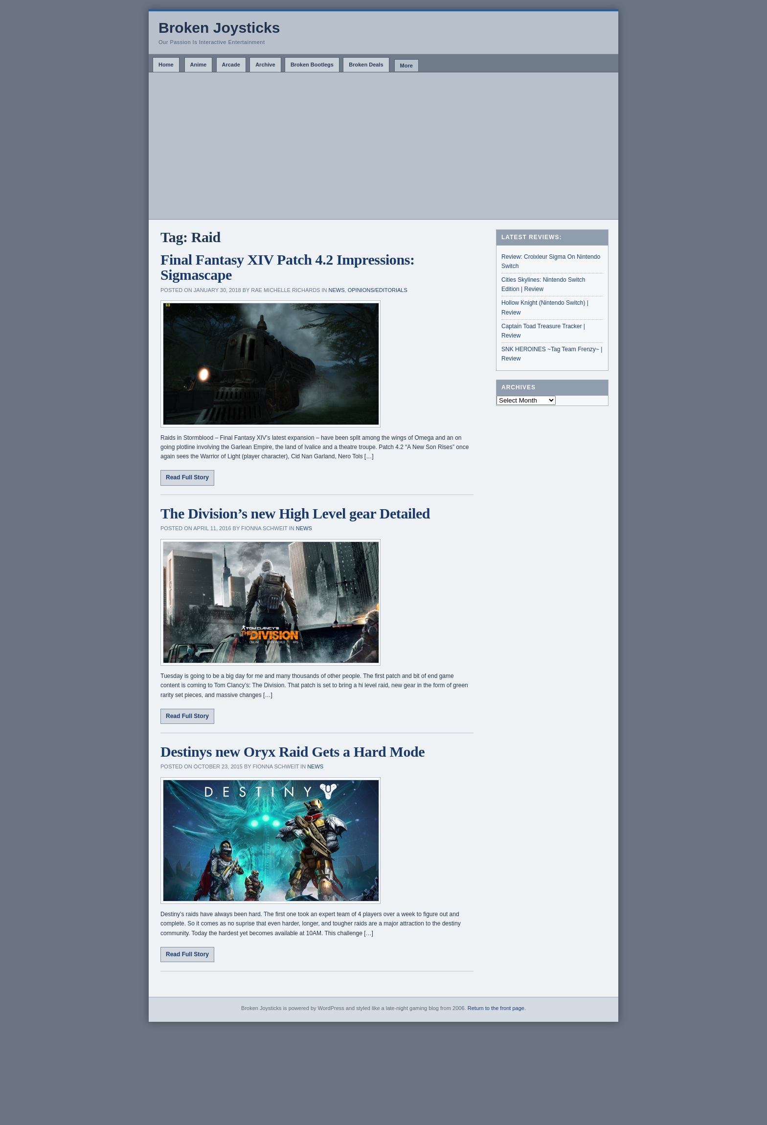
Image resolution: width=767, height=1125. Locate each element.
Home (166, 65)
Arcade (231, 65)
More (406, 65)
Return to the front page (496, 1008)
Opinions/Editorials (377, 290)
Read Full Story (187, 477)
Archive (265, 65)
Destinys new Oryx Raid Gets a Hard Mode (292, 751)
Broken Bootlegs (312, 65)
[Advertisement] (383, 145)
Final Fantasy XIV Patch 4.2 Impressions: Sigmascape (287, 267)
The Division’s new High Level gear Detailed (295, 513)
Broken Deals (366, 65)
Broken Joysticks (219, 28)
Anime (198, 65)
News (337, 290)
